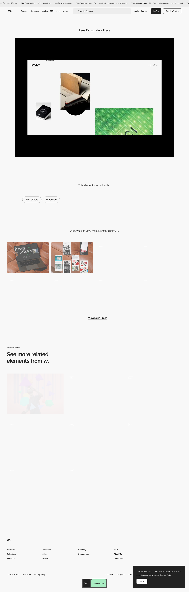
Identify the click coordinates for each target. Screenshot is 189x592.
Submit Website (172, 11)
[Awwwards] (10, 11)
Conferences (83, 554)
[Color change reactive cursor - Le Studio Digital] (94, 486)
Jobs (58, 11)
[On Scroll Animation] (35, 441)
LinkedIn (131, 574)
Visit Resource (98, 583)
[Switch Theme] (94, 395)
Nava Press (103, 30)
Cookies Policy (13, 574)
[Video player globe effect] (94, 440)
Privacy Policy (39, 574)
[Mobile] (72, 257)
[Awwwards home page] (86, 583)
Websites (11, 549)
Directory (35, 11)
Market (65, 11)
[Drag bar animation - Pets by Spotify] (153, 440)
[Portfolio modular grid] (161, 291)
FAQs (116, 549)
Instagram (121, 574)
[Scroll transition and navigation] (35, 486)
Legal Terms (26, 574)
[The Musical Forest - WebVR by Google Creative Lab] (35, 394)
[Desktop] (28, 257)
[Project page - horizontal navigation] (28, 291)
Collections (11, 554)
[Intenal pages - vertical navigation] (117, 291)
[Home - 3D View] (153, 395)
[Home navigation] (117, 257)
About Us (118, 554)
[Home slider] (72, 291)
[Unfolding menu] (161, 257)
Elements (11, 558)
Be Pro (156, 11)
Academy (47, 11)
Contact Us (118, 558)
